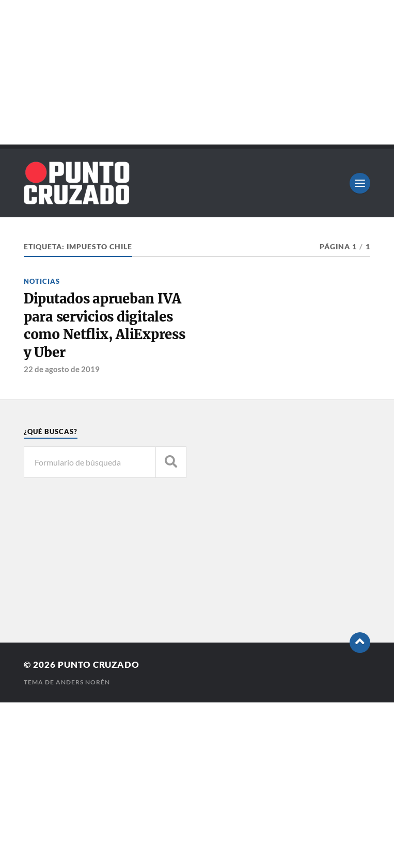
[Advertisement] (197, 72)
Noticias (42, 281)
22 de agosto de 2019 (62, 369)
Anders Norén (83, 682)
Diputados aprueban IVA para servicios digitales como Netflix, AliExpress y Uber (104, 325)
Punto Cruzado (98, 664)
